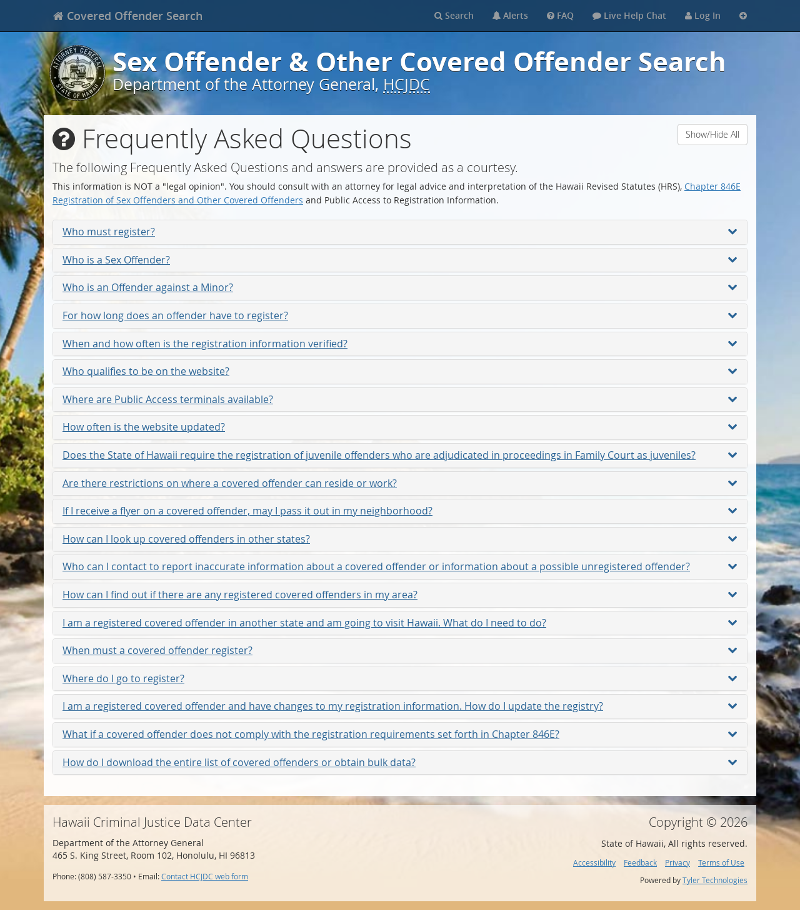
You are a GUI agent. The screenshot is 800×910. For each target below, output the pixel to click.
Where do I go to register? (400, 678)
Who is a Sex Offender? (400, 260)
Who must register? (400, 231)
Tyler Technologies (715, 880)
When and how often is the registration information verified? (400, 343)
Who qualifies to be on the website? (400, 371)
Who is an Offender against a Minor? (400, 287)
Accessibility (594, 862)
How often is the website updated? (400, 427)
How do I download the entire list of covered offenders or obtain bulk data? (400, 762)
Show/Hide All (712, 134)
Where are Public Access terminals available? (400, 399)
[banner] (128, 15)
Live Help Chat (629, 15)
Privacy (677, 862)
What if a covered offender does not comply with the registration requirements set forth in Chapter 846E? (400, 734)
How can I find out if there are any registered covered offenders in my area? (400, 594)
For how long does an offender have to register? (400, 315)
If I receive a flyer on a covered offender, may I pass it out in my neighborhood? (400, 511)
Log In (703, 15)
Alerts (510, 15)
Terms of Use (721, 862)
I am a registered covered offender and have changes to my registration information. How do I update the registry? (400, 706)
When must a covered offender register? (400, 650)
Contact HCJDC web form (204, 876)
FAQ (560, 15)
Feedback (640, 862)
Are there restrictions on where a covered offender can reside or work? (400, 483)
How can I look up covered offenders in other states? (400, 539)
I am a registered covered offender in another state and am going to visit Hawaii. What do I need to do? (400, 623)
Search (454, 15)
